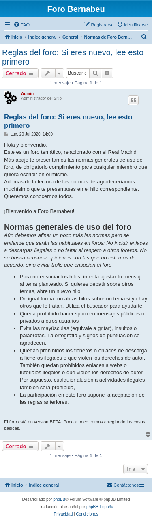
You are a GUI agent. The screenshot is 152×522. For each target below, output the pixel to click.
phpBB (59, 499)
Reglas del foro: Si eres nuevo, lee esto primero (72, 57)
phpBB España (99, 507)
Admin (27, 93)
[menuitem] (21, 25)
